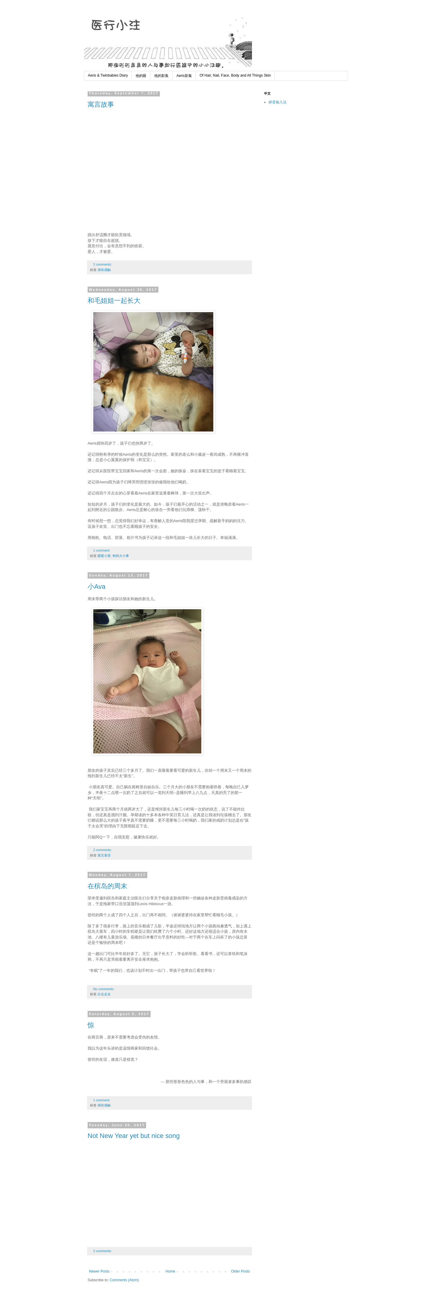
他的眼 (141, 76)
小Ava (97, 586)
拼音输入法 (277, 102)
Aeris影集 (184, 76)
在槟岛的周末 (107, 886)
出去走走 (104, 994)
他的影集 (161, 76)
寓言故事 (101, 104)
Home (170, 1271)
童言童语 (104, 855)
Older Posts (240, 1271)
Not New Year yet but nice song (134, 1135)
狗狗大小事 (120, 556)
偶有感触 (104, 270)
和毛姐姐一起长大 (114, 300)
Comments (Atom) (124, 1280)
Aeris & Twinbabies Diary (108, 75)
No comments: (104, 989)
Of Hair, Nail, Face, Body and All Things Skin (235, 75)
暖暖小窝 (104, 556)
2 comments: (103, 264)
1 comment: (102, 550)
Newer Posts (99, 1271)
